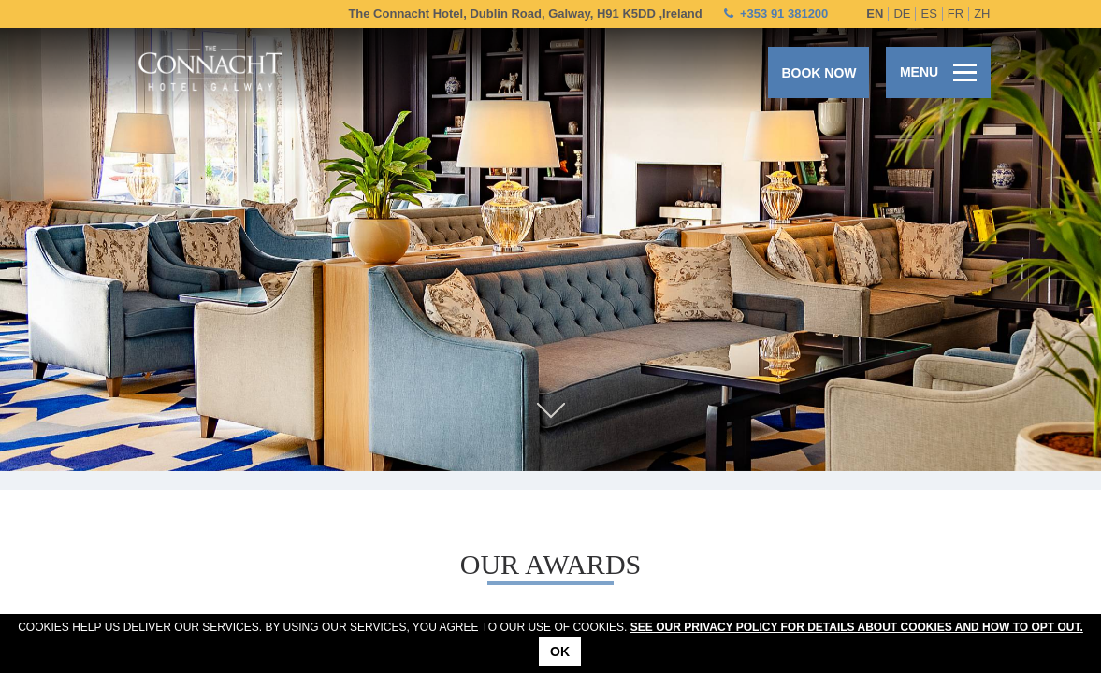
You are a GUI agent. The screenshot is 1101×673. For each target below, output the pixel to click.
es (928, 14)
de (901, 14)
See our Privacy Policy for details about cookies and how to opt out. (856, 627)
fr (955, 14)
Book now (818, 72)
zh (982, 14)
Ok (560, 651)
